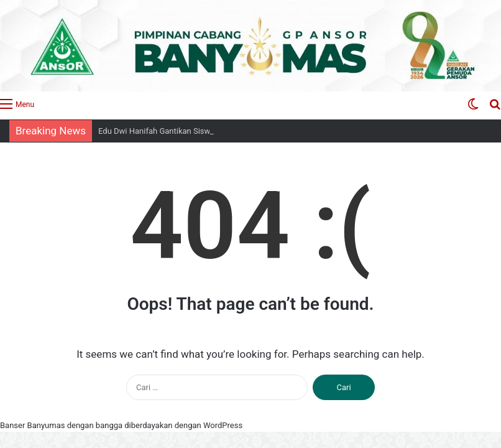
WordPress (222, 425)
